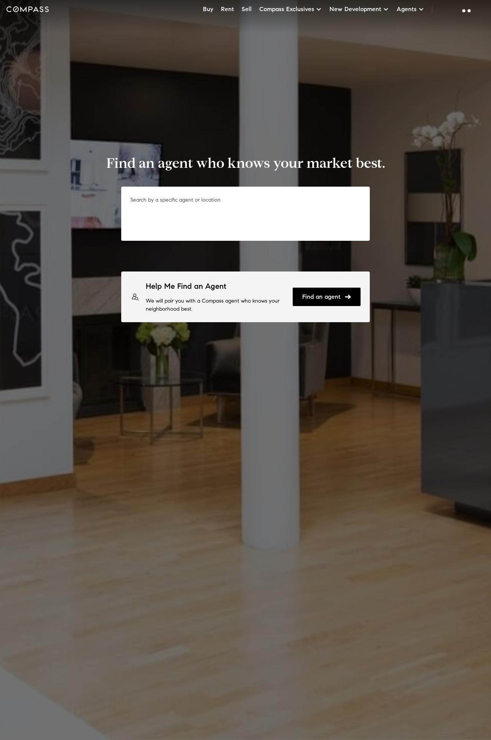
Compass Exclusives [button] (290, 9)
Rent (227, 9)
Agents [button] (410, 9)
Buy (208, 9)
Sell (247, 9)
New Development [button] (359, 9)
